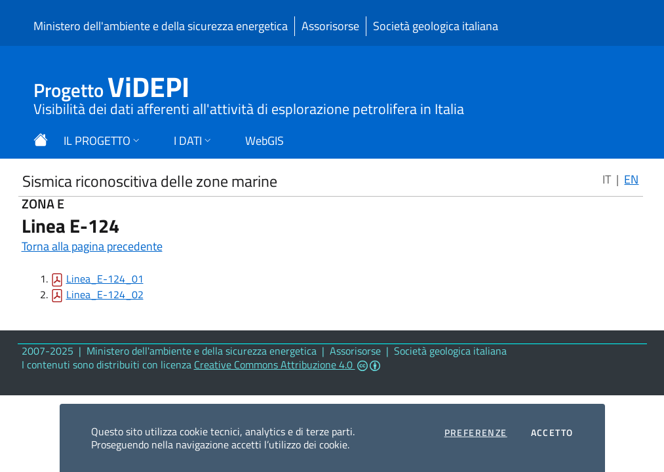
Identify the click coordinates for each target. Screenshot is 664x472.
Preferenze (475, 432)
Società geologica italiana (435, 25)
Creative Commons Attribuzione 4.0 (287, 364)
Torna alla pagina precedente (92, 246)
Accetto (552, 432)
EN (631, 179)
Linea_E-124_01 (105, 278)
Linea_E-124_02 (105, 294)
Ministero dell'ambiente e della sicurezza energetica (160, 25)
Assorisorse (330, 25)
